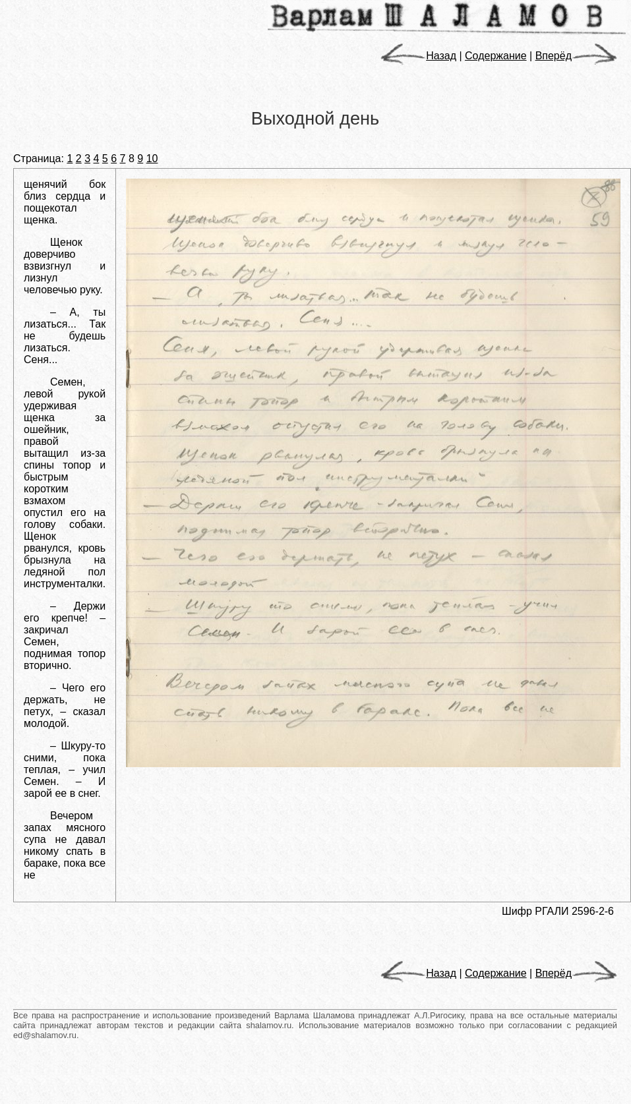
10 (152, 158)
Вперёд (576, 55)
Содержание (496, 55)
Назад (418, 55)
